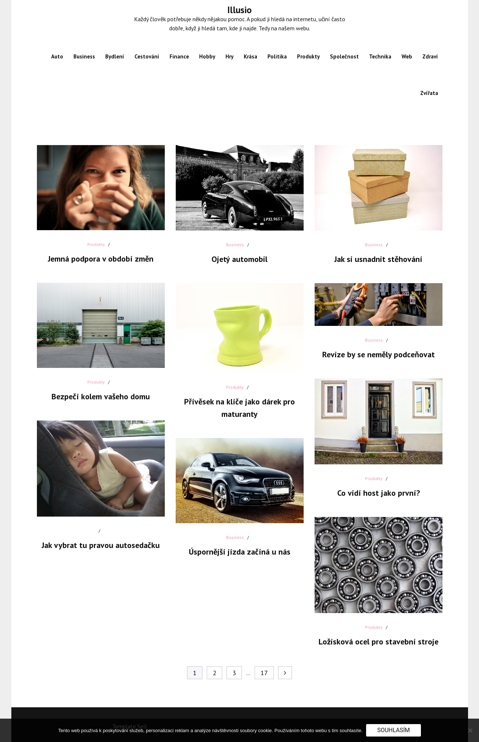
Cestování (146, 56)
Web (407, 56)
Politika (277, 56)
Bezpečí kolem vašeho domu (101, 396)
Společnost (344, 56)
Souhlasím (393, 730)
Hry (229, 56)
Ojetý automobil (239, 259)
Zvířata (429, 93)
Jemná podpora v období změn (100, 259)
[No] (470, 730)
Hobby (207, 56)
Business (84, 56)
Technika (380, 56)
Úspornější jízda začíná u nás (239, 552)
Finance (179, 56)
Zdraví (430, 56)
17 (264, 673)
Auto (57, 56)
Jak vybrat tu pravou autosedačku (101, 545)
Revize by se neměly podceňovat (378, 354)
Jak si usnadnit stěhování (378, 259)
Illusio (239, 10)
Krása (250, 56)
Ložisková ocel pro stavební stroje (378, 641)
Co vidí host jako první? (378, 493)
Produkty (308, 56)
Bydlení (114, 56)
